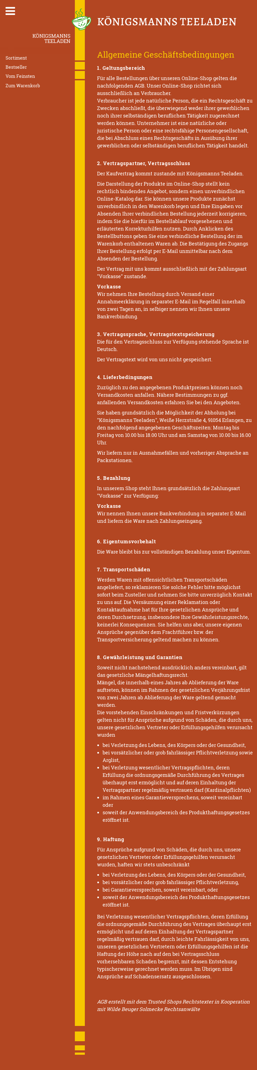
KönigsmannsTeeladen (51, 38)
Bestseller (16, 67)
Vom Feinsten (20, 76)
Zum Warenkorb (23, 85)
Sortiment (16, 58)
